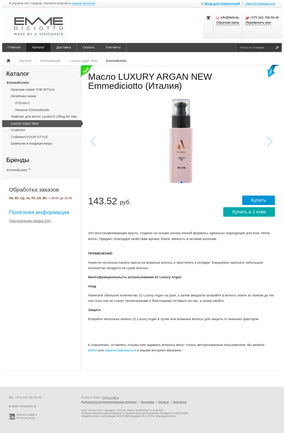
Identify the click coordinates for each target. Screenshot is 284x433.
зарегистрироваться (120, 350)
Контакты (113, 47)
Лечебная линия (23, 96)
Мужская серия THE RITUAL (33, 89)
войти (92, 350)
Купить (258, 200)
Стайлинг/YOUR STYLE (29, 137)
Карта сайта (110, 397)
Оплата (88, 47)
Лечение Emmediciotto (32, 110)
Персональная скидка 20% (30, 221)
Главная (14, 47)
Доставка (63, 47)
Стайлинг (18, 130)
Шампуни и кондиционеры (31, 143)
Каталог (38, 47)
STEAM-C (22, 103)
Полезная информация (39, 212)
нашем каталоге (83, 3)
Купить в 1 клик (249, 211)
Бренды (17, 159)
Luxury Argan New (25, 123)
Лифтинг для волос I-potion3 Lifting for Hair (44, 116)
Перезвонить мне (258, 22)
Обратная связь (227, 22)
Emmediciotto (18, 82)
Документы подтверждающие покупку (109, 402)
